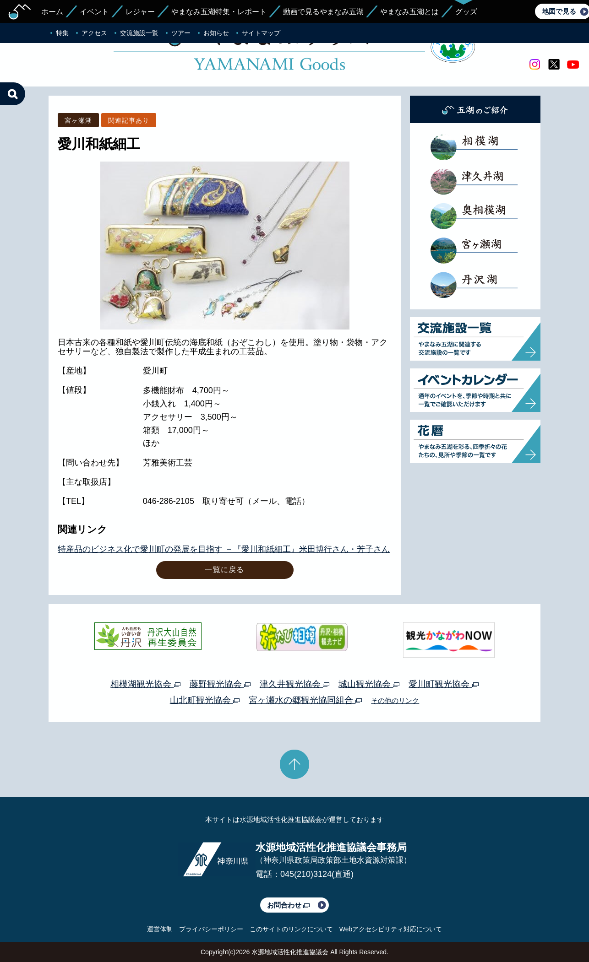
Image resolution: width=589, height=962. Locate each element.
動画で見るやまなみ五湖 (323, 12)
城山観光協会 (368, 684)
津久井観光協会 (294, 684)
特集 (62, 33)
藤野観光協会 (220, 684)
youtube (573, 64)
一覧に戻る (224, 569)
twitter (554, 64)
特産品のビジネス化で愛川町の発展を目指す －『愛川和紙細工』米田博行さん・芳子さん (224, 549)
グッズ (466, 12)
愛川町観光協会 (443, 684)
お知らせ (216, 33)
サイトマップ (261, 33)
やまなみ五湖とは (409, 12)
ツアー (181, 33)
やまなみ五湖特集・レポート (219, 12)
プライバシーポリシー (211, 929)
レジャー (140, 12)
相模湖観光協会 (145, 684)
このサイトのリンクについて (291, 929)
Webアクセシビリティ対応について (390, 929)
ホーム (52, 12)
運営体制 (160, 929)
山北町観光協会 (205, 700)
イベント (94, 12)
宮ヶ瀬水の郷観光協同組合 (305, 700)
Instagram (534, 64)
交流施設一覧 (139, 33)
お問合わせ (288, 905)
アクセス (94, 33)
